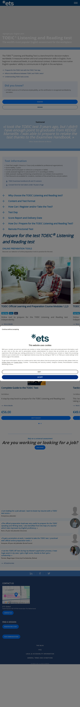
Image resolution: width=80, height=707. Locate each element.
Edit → (40, 372)
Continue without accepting (10, 329)
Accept (40, 377)
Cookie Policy (18, 362)
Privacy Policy (6, 362)
